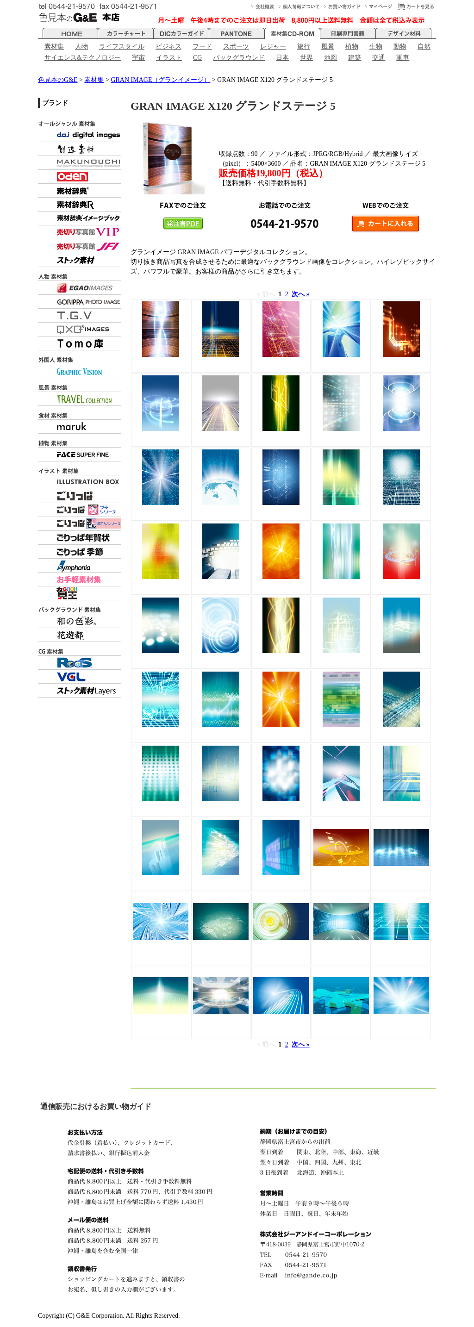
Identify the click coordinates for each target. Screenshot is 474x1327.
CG (197, 57)
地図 (330, 57)
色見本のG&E (58, 79)
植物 (351, 46)
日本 (282, 57)
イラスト (169, 57)
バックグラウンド (239, 57)
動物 (399, 46)
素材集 (54, 46)
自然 (424, 46)
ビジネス (168, 46)
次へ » (301, 294)
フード (202, 46)
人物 (81, 46)
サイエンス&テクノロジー (82, 57)
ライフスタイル (121, 46)
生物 (375, 46)
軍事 (402, 57)
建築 (354, 57)
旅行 (303, 46)
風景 (327, 46)
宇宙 (138, 57)
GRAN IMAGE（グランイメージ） (160, 79)
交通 (378, 57)
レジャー (273, 46)
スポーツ (236, 46)
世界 (306, 57)
